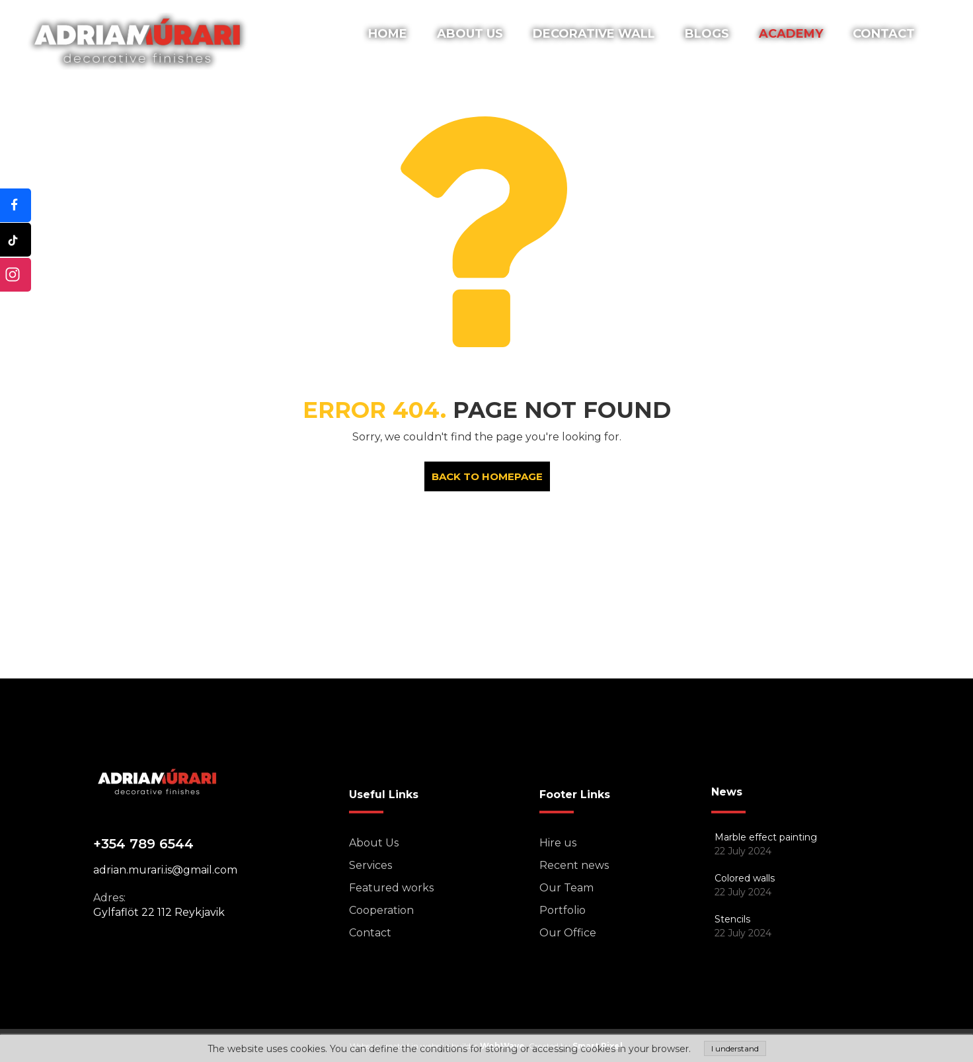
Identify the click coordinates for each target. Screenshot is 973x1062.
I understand (735, 1048)
